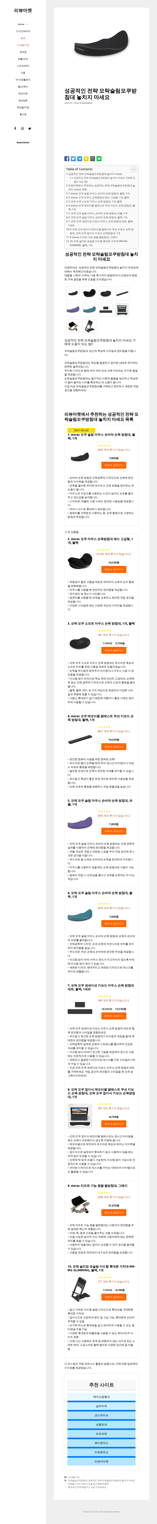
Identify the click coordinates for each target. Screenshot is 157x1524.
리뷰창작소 (101, 1452)
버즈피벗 (101, 1433)
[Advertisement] (101, 131)
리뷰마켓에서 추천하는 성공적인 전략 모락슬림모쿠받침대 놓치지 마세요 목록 (101, 187)
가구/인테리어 (23, 31)
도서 (23, 38)
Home (24, 24)
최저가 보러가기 (113, 465)
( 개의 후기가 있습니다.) (114, 449)
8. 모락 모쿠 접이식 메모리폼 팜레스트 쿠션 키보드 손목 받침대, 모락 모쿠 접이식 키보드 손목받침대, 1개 (102, 231)
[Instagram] (22, 128)
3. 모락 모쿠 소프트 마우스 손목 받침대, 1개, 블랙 (95, 201)
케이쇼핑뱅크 (101, 1396)
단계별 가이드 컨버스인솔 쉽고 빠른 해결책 (88, 1484)
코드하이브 (101, 1415)
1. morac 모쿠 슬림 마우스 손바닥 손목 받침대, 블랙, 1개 (99, 193)
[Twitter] (30, 128)
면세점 (23, 52)
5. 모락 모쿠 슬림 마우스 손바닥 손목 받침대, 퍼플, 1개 (97, 213)
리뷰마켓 (23, 10)
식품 (23, 72)
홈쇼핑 (23, 114)
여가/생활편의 (23, 79)
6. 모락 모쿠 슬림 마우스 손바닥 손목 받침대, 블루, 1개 (97, 217)
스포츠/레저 (23, 65)
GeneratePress (113, 1512)
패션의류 (23, 93)
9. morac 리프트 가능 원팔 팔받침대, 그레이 (93, 237)
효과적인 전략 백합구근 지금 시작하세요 (87, 1487)
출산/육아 (23, 86)
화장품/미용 (23, 107)
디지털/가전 (23, 45)
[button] (27, 24)
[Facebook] (15, 128)
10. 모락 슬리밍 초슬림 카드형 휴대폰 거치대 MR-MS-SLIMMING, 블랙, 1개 (99, 243)
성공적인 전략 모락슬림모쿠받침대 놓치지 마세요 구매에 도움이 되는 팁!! (104, 180)
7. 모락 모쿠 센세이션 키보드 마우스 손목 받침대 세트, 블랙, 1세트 (100, 223)
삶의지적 (101, 1405)
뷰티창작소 (101, 1442)
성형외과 (101, 1424)
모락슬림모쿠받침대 (77, 1480)
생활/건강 (23, 59)
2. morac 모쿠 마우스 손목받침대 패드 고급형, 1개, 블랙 (98, 197)
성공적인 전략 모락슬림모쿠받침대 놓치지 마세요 (95, 174)
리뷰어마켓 (101, 1461)
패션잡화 (23, 100)
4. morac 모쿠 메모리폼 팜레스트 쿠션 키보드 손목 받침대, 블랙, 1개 (101, 207)
